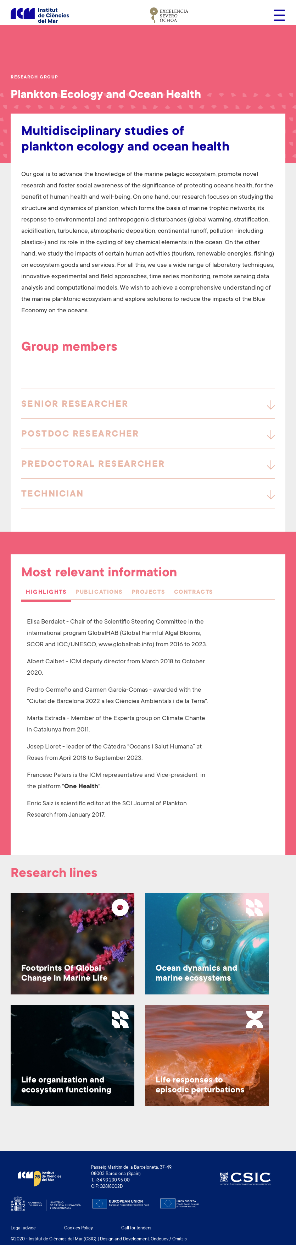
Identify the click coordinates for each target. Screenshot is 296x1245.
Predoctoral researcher (93, 465)
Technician (52, 494)
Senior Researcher (74, 405)
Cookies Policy (78, 1228)
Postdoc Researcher (80, 434)
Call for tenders (136, 1228)
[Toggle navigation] (277, 15)
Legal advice (23, 1228)
